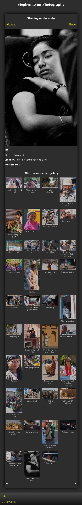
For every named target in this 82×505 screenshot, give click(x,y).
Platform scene (68, 432)
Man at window (67, 321)
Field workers (14, 273)
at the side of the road (32, 251)
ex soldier (50, 252)
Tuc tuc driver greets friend (32, 309)
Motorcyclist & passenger (32, 191)
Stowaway (50, 308)
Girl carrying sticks (49, 273)
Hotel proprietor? (14, 252)
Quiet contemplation (50, 191)
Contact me (9, 502)
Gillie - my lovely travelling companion (67, 383)
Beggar (14, 381)
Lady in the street (32, 231)
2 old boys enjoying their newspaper (67, 254)
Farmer (32, 292)
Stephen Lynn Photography (41, 4)
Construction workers (67, 402)
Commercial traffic (14, 415)
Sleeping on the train (32, 480)
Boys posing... (67, 221)
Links (4, 496)
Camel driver (32, 401)
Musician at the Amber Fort (50, 351)
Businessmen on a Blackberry (14, 465)
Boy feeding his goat (14, 236)
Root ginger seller (32, 368)
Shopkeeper (14, 337)
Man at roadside (50, 226)
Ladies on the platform (50, 447)
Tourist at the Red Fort (14, 191)
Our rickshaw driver (67, 204)
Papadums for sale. (50, 382)
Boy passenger (32, 432)
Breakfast (14, 308)
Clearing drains (67, 272)
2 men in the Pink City (32, 351)
